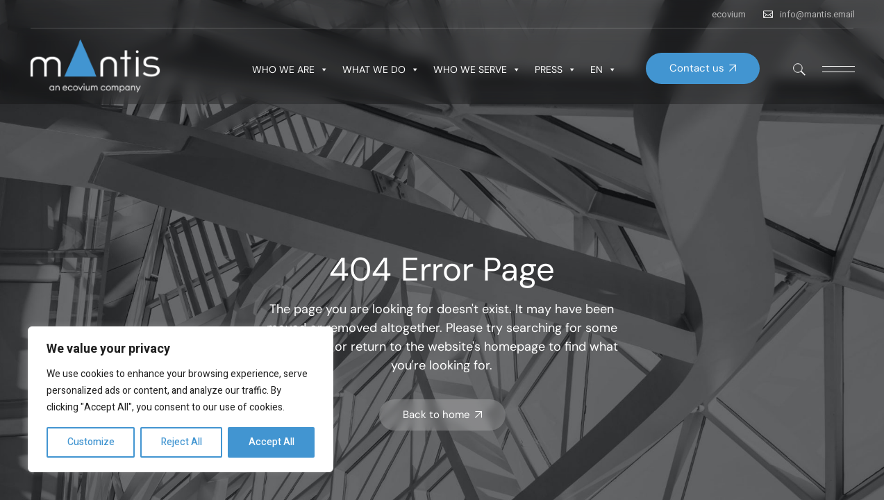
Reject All (181, 442)
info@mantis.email (817, 14)
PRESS (555, 69)
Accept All (271, 442)
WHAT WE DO (380, 69)
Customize (91, 442)
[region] (180, 399)
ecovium (729, 14)
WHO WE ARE (290, 69)
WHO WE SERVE (477, 69)
